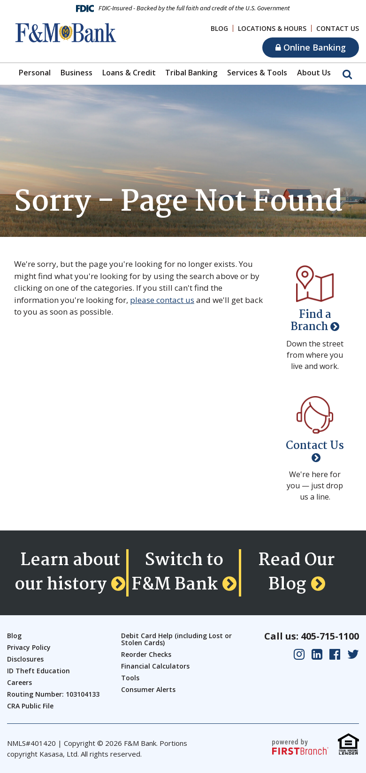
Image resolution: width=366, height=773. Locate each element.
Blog (219, 28)
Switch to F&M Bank (177, 572)
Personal (35, 72)
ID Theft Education (38, 670)
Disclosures (25, 659)
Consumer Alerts (148, 689)
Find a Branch (310, 321)
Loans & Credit (129, 72)
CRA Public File (30, 705)
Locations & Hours (272, 28)
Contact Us (337, 28)
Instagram (299, 654)
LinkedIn (317, 654)
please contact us (162, 299)
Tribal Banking (191, 72)
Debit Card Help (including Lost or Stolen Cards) (176, 639)
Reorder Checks (146, 654)
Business (76, 72)
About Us (314, 72)
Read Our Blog (297, 572)
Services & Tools (257, 72)
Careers (19, 682)
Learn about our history (67, 572)
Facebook (334, 654)
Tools (130, 677)
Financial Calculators (155, 666)
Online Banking (310, 47)
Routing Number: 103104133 (53, 694)
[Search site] (347, 73)
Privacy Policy (29, 647)
